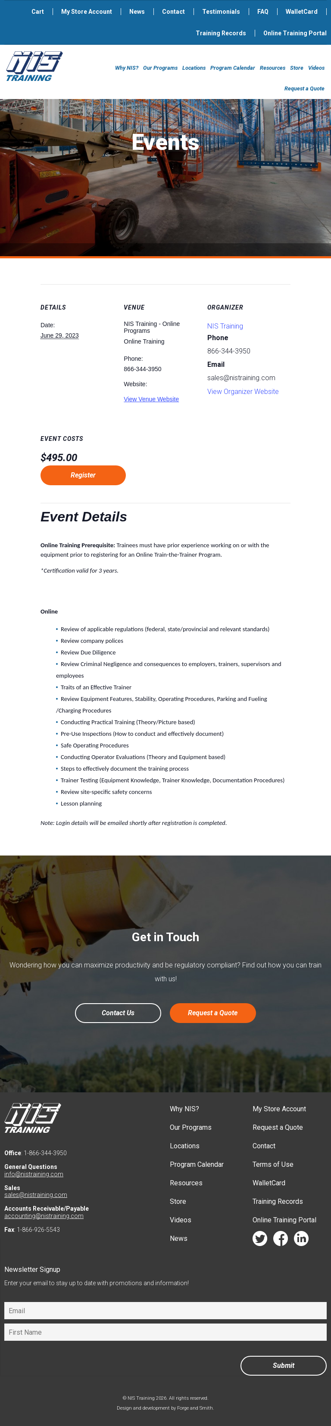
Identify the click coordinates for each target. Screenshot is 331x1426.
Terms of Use (273, 1164)
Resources (272, 68)
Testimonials (221, 11)
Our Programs (160, 68)
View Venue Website (151, 399)
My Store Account (86, 11)
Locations (194, 68)
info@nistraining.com (33, 1174)
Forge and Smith (195, 1408)
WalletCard (302, 11)
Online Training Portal (295, 33)
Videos (316, 68)
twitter (260, 1241)
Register (83, 475)
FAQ (263, 11)
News (137, 11)
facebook (280, 1241)
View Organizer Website (243, 392)
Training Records (221, 33)
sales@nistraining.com (35, 1194)
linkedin (301, 1241)
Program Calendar (232, 68)
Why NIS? (126, 68)
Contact (173, 11)
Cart (37, 11)
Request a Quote (304, 88)
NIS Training (225, 326)
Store (296, 68)
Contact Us (118, 1013)
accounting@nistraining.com (44, 1215)
